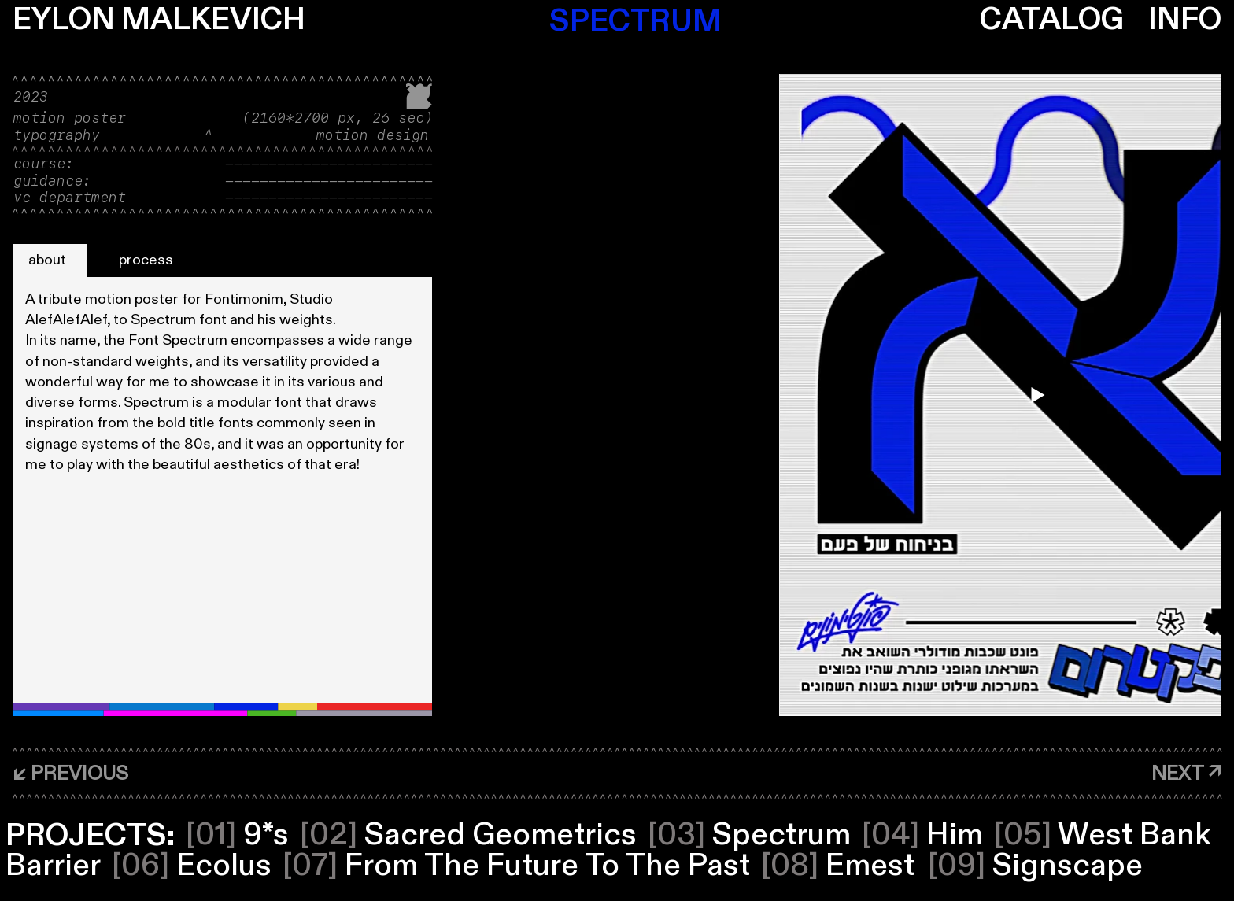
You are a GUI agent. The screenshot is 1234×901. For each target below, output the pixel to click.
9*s (237, 835)
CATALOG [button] (1052, 19)
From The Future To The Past (516, 866)
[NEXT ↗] (1186, 775)
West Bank (1102, 835)
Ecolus (192, 866)
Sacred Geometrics (468, 835)
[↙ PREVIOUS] (70, 774)
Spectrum (749, 835)
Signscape (1035, 866)
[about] (50, 260)
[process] (148, 260)
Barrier (53, 866)
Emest (837, 866)
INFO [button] (1184, 19)
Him (922, 835)
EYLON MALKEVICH (159, 19)
